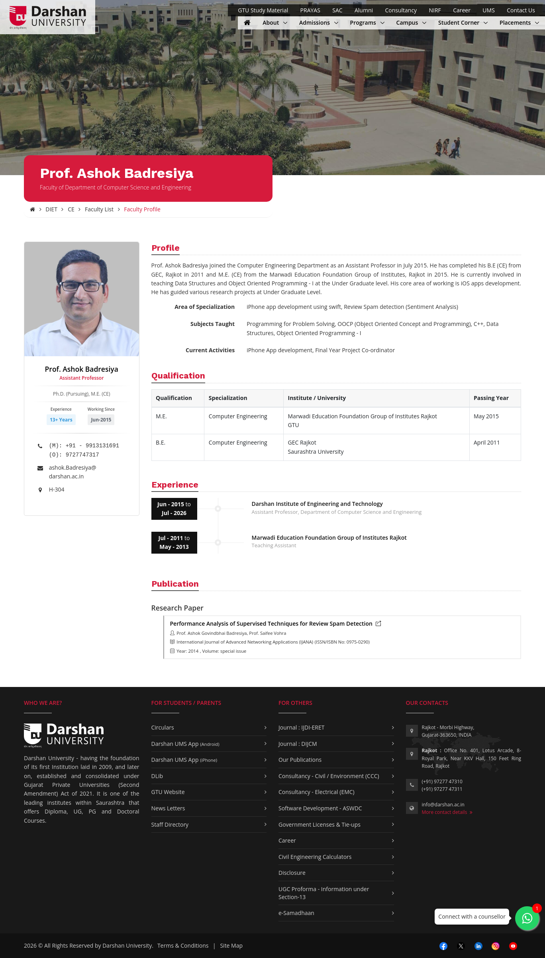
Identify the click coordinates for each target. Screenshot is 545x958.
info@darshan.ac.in (443, 804)
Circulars (162, 727)
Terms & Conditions (183, 945)
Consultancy (401, 10)
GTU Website (168, 792)
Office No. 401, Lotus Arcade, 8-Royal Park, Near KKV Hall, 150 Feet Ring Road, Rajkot (471, 758)
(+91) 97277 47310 (442, 781)
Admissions (315, 22)
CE (71, 209)
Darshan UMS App (185, 743)
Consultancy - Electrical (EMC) (316, 792)
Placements (516, 22)
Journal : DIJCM (297, 743)
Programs (367, 22)
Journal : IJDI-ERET (301, 727)
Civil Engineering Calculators (314, 856)
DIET (51, 209)
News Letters (168, 808)
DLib (157, 776)
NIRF (435, 10)
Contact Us (521, 10)
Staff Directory (170, 824)
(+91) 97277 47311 (442, 789)
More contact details (447, 812)
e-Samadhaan (296, 913)
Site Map (231, 945)
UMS (488, 10)
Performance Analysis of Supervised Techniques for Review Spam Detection (276, 623)
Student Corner (459, 22)
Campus (411, 22)
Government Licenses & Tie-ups (319, 824)
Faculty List (99, 209)
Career (462, 10)
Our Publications (300, 759)
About (275, 22)
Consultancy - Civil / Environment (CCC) (328, 776)
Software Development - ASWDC (320, 808)
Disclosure (292, 872)
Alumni (364, 10)
